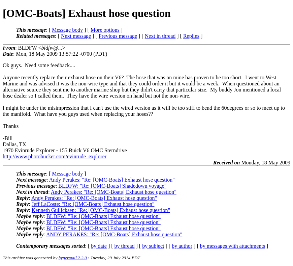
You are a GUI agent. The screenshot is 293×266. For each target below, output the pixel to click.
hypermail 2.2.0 (73, 257)
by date (99, 246)
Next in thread (160, 36)
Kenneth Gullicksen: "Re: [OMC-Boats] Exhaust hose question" (101, 210)
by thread (125, 246)
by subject (153, 246)
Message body (67, 30)
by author (182, 246)
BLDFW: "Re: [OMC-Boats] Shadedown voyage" (112, 186)
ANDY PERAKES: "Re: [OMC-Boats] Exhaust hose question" (114, 234)
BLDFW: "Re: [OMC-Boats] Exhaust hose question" (103, 216)
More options (105, 30)
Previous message (118, 36)
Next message (76, 36)
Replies (191, 36)
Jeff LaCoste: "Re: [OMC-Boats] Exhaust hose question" (93, 204)
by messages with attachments (232, 246)
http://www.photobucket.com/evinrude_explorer (54, 156)
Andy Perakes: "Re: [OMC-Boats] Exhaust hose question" (112, 180)
